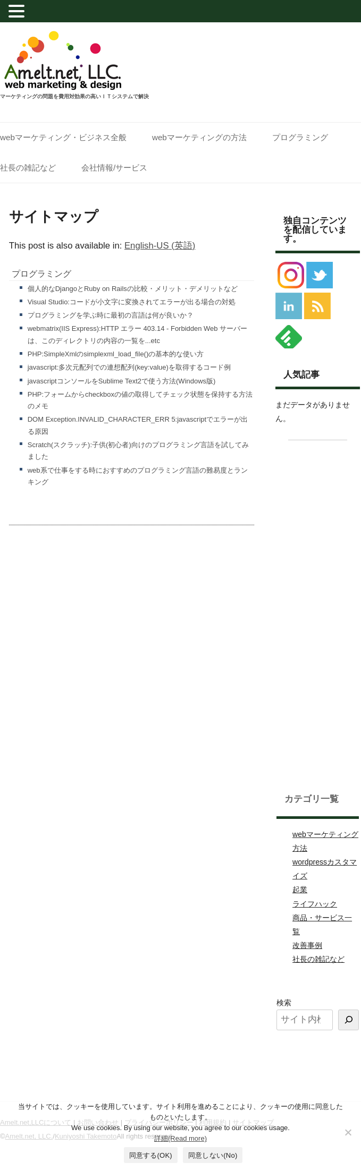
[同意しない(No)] (347, 1132)
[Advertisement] (317, 613)
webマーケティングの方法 (199, 137)
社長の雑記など (28, 167)
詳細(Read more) (180, 1138)
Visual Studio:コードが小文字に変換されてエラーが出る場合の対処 (132, 302)
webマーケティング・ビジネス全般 (63, 137)
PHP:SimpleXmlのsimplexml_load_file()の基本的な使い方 (116, 354)
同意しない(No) (213, 1155)
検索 (283, 1002)
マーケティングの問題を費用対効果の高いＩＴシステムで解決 (74, 96)
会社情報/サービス (114, 167)
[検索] (348, 1020)
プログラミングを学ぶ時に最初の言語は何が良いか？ (111, 315)
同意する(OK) (150, 1155)
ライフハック (314, 904)
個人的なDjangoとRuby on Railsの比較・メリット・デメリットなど (133, 289)
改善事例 (307, 945)
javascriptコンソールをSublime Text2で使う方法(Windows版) (122, 381)
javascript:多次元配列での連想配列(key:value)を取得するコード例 (129, 367)
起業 (299, 889)
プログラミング (300, 137)
